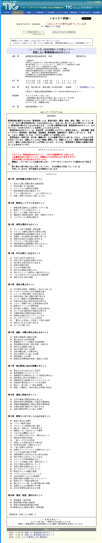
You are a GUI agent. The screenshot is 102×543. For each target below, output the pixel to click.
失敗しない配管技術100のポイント (39, 532)
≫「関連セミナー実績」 (51, 26)
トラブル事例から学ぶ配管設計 (34, 537)
